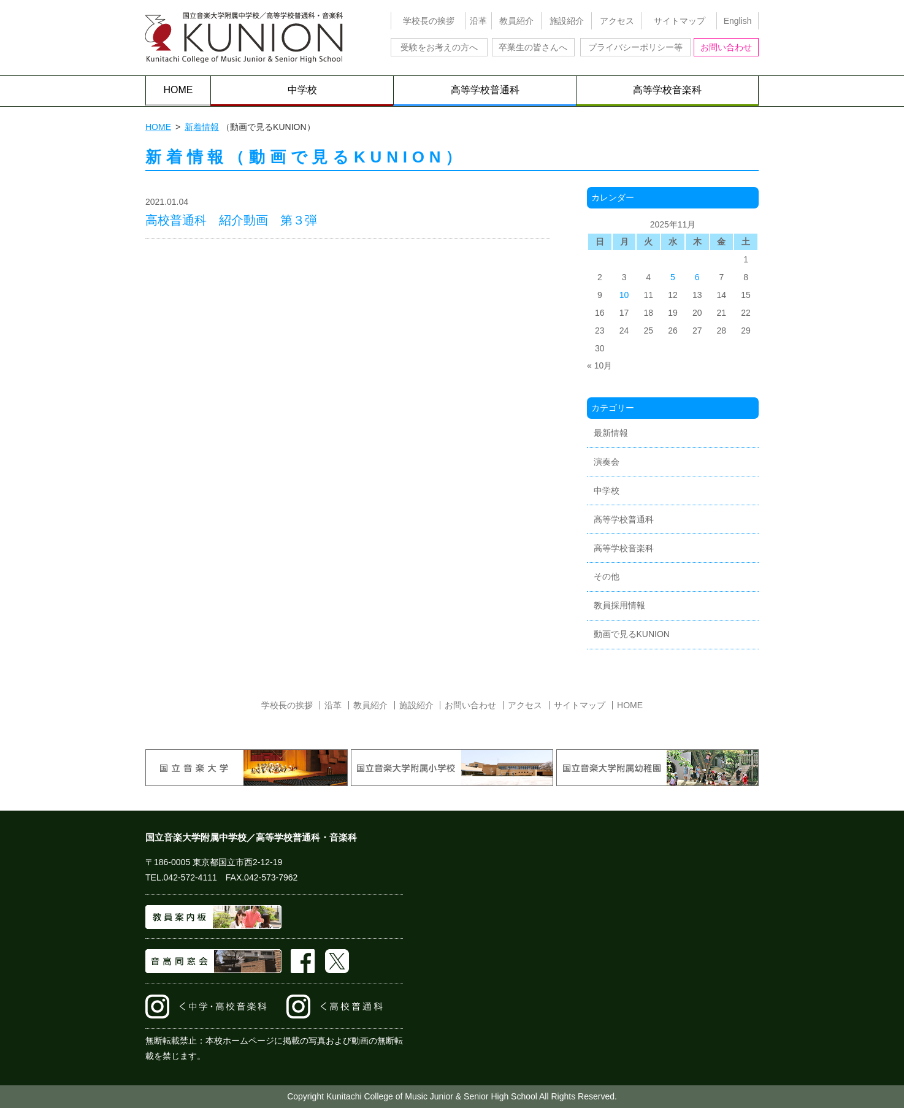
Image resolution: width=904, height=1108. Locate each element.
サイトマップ (679, 21)
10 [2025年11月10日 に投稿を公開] (624, 295)
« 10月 (599, 365)
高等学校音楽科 (667, 90)
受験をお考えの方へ (439, 47)
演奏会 (606, 462)
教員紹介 (516, 21)
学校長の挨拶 (428, 21)
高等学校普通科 (485, 90)
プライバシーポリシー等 (635, 47)
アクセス (617, 21)
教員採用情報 (619, 605)
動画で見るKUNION (632, 634)
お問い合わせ (726, 47)
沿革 (478, 21)
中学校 (302, 90)
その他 (606, 576)
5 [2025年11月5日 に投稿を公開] (672, 277)
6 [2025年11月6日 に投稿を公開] (697, 277)
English (738, 21)
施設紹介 (567, 21)
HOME (178, 90)
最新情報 (611, 433)
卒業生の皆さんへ (533, 47)
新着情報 (202, 127)
